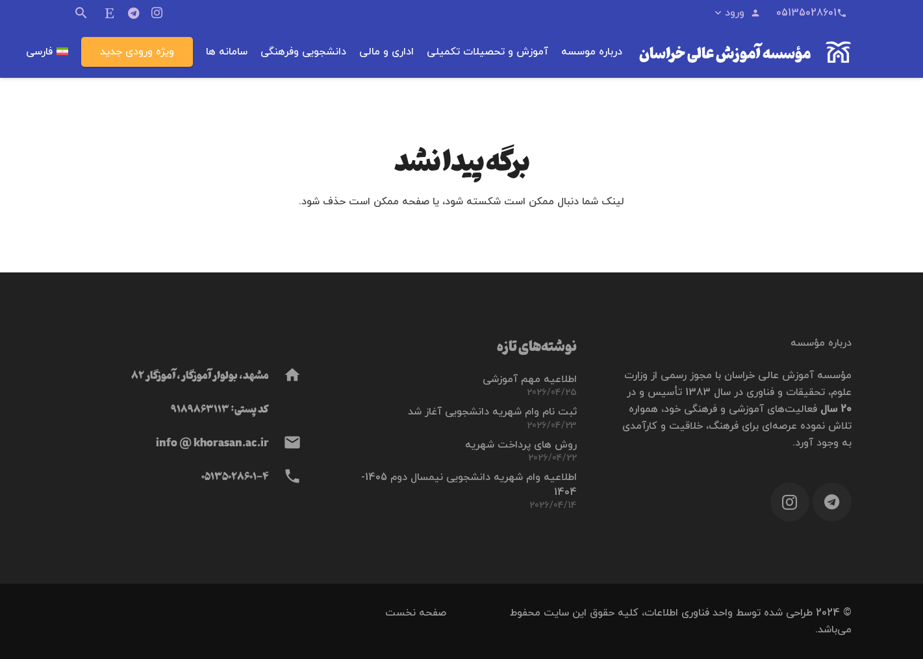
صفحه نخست (415, 613)
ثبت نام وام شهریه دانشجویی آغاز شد (492, 412)
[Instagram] (156, 13)
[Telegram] (133, 13)
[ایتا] (109, 13)
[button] (737, 13)
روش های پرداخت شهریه (521, 445)
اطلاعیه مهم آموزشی (530, 379)
